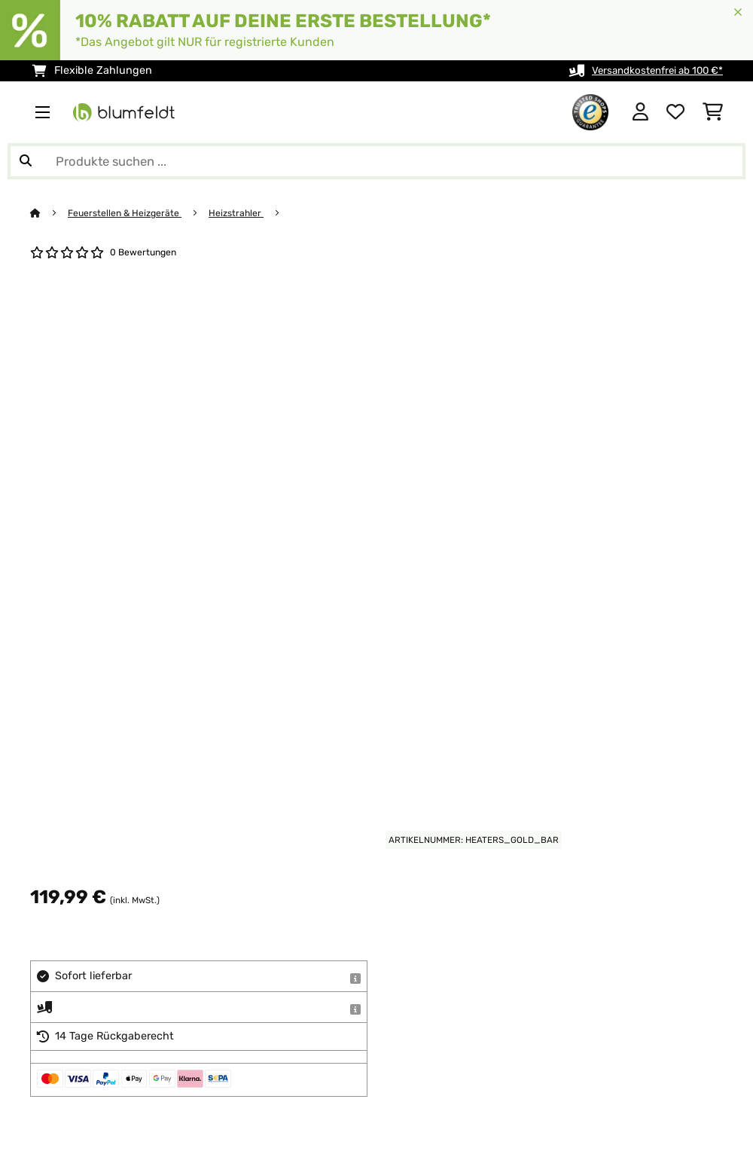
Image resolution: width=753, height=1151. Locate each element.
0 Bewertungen (145, 252)
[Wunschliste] (675, 112)
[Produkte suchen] (376, 161)
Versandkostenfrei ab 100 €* (651, 70)
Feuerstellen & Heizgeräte (128, 212)
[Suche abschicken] (26, 161)
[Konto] (640, 112)
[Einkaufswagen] (713, 112)
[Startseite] (49, 212)
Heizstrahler (243, 212)
